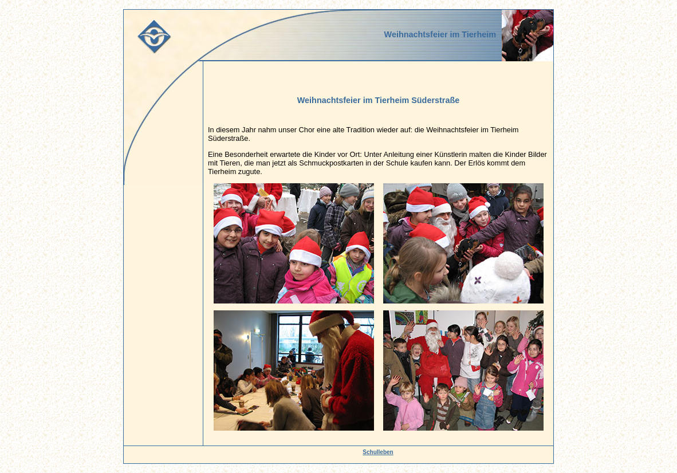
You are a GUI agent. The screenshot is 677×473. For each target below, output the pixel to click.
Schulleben (378, 452)
